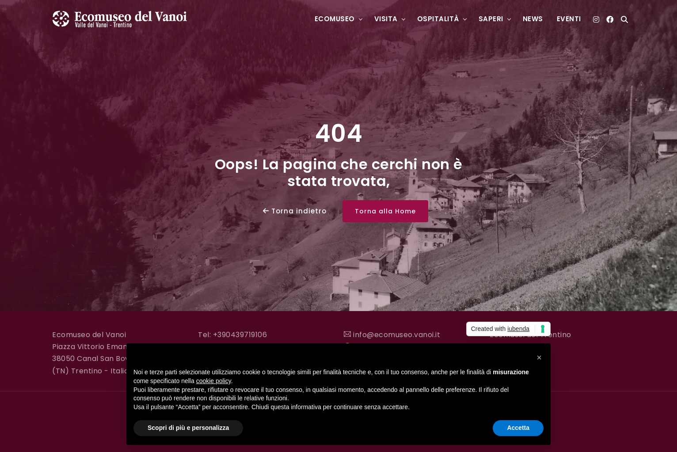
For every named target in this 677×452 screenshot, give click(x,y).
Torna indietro (295, 211)
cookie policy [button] (213, 380)
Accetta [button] (518, 427)
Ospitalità (438, 18)
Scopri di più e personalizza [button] (188, 427)
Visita (386, 18)
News (533, 18)
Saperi (491, 18)
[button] (539, 357)
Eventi (569, 18)
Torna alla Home (385, 211)
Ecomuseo (335, 18)
